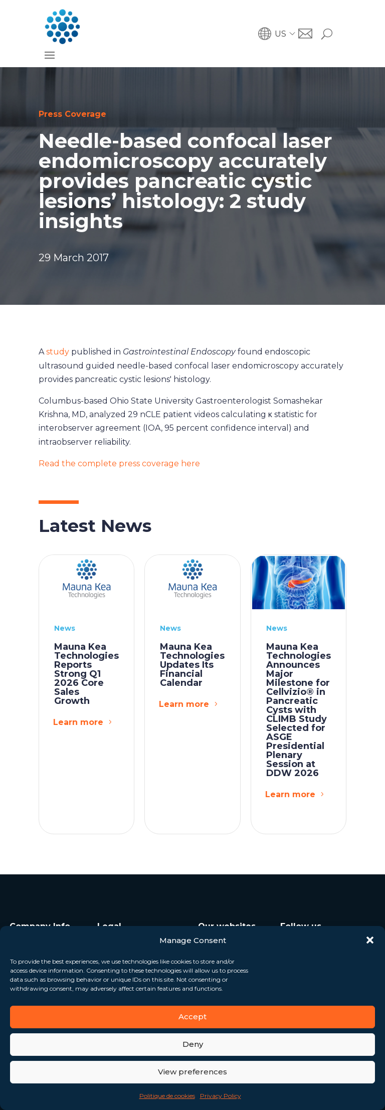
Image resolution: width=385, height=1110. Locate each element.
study (57, 351)
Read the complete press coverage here (119, 463)
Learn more (78, 722)
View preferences (192, 1071)
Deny (192, 1044)
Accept (192, 1016)
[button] (370, 940)
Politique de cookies (167, 1095)
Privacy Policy (220, 1095)
